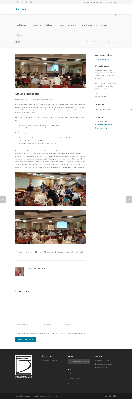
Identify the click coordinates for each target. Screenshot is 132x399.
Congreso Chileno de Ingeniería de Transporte (78, 25)
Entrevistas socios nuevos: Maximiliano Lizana (103, 95)
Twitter (29, 252)
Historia (70, 374)
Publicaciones (50, 25)
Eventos (20, 35)
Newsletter (37, 25)
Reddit (38, 252)
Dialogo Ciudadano (27, 94)
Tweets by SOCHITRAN (102, 59)
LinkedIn (70, 252)
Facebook (19, 252)
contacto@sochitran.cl (104, 125)
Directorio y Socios (74, 379)
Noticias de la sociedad (42, 100)
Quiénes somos (23, 25)
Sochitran (21, 9)
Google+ (59, 252)
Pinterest (48, 252)
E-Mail (79, 252)
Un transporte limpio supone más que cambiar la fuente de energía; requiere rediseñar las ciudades (105, 74)
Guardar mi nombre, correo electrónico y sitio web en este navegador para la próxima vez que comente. (51, 333)
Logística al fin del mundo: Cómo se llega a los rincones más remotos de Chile (105, 86)
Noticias (103, 25)
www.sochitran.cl (103, 128)
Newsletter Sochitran (75, 384)
